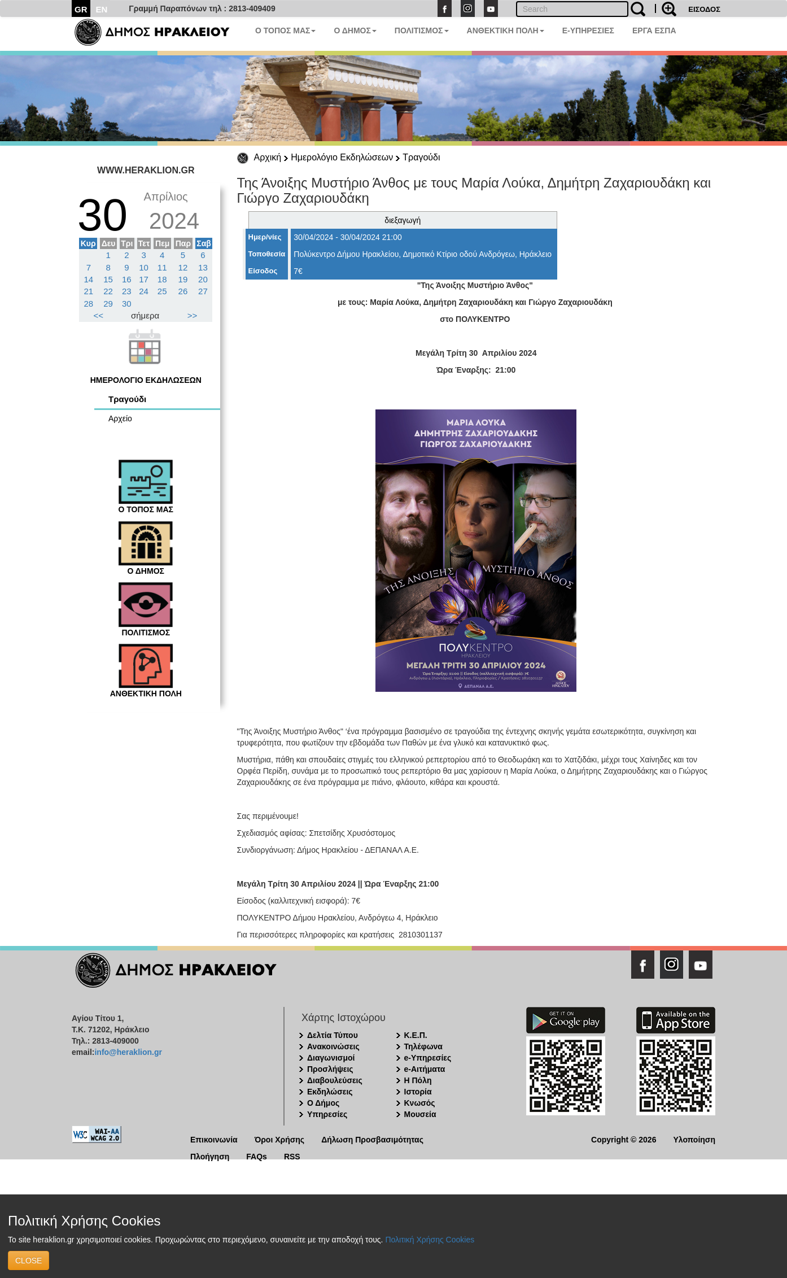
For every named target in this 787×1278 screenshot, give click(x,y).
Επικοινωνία (214, 1138)
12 (183, 267)
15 (108, 279)
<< (99, 315)
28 (89, 303)
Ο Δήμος (323, 1102)
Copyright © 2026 (623, 1138)
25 (162, 291)
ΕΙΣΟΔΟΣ (704, 9)
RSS (292, 1155)
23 (127, 291)
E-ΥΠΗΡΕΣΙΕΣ (588, 30)
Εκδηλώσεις (330, 1091)
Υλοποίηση (694, 1138)
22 (108, 291)
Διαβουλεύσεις (334, 1080)
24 (143, 291)
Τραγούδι (421, 157)
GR (81, 9)
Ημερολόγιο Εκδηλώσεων (342, 157)
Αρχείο (120, 418)
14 (89, 279)
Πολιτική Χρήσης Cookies (429, 1239)
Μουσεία (420, 1114)
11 (162, 267)
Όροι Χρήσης (280, 1138)
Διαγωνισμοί (331, 1057)
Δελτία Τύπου (332, 1035)
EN (102, 9)
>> (192, 315)
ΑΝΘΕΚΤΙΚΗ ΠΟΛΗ (505, 30)
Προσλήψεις (330, 1069)
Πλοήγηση (209, 1155)
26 (183, 291)
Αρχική (268, 157)
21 (89, 291)
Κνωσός (419, 1102)
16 (127, 279)
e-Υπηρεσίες (428, 1057)
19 (183, 279)
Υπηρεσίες (327, 1114)
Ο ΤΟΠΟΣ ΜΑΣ (285, 30)
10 (143, 267)
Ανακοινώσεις (333, 1046)
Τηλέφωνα (423, 1046)
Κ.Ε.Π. (415, 1035)
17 (143, 279)
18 (162, 279)
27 (203, 291)
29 (108, 303)
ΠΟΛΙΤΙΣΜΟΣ (422, 30)
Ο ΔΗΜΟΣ (355, 30)
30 (127, 303)
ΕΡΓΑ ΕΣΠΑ (654, 30)
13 (203, 267)
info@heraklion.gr (127, 1052)
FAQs (256, 1155)
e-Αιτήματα (424, 1069)
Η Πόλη (418, 1080)
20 (203, 279)
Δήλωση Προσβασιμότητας (372, 1138)
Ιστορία (418, 1091)
